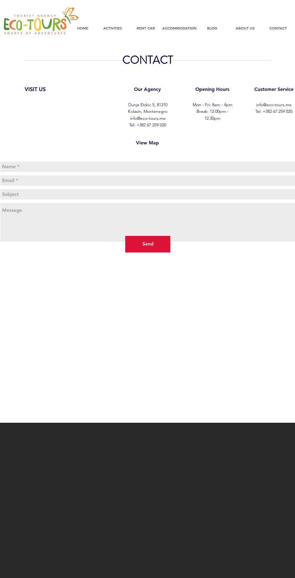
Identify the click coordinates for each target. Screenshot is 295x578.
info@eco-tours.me (148, 118)
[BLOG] (211, 28)
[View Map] (147, 143)
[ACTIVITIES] (112, 28)
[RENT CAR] (145, 28)
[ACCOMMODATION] (179, 28)
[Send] (147, 244)
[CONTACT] (278, 28)
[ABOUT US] (245, 28)
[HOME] (82, 28)
